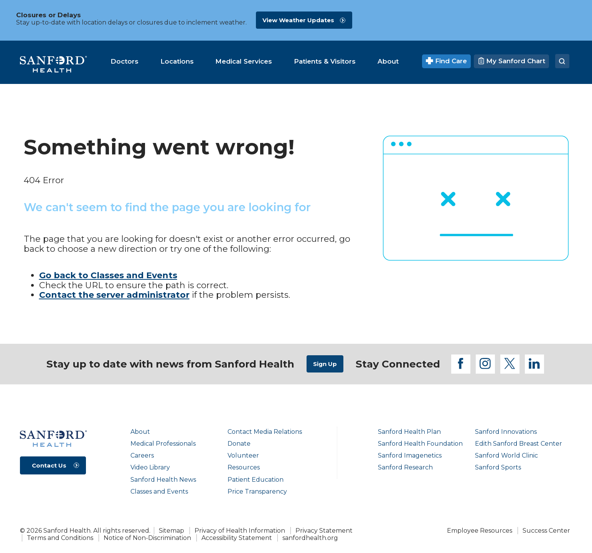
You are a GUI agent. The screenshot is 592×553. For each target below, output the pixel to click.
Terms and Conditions (60, 538)
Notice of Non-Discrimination (147, 538)
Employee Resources (479, 530)
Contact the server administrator (114, 295)
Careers (142, 455)
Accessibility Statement (236, 538)
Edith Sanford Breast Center (518, 443)
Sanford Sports (498, 467)
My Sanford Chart (511, 61)
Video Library (150, 467)
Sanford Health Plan (409, 431)
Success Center (546, 530)
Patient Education (256, 479)
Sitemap (171, 530)
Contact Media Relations (265, 431)
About (140, 431)
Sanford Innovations (506, 431)
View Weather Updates (298, 20)
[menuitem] (124, 61)
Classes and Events (159, 491)
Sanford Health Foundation (420, 443)
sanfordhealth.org (310, 538)
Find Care (446, 61)
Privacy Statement (324, 530)
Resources (244, 467)
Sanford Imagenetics (410, 455)
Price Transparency (257, 491)
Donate (239, 443)
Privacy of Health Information (240, 530)
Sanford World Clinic (506, 455)
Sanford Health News (163, 479)
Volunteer (243, 455)
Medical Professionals (163, 443)
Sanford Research (405, 467)
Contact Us (49, 465)
